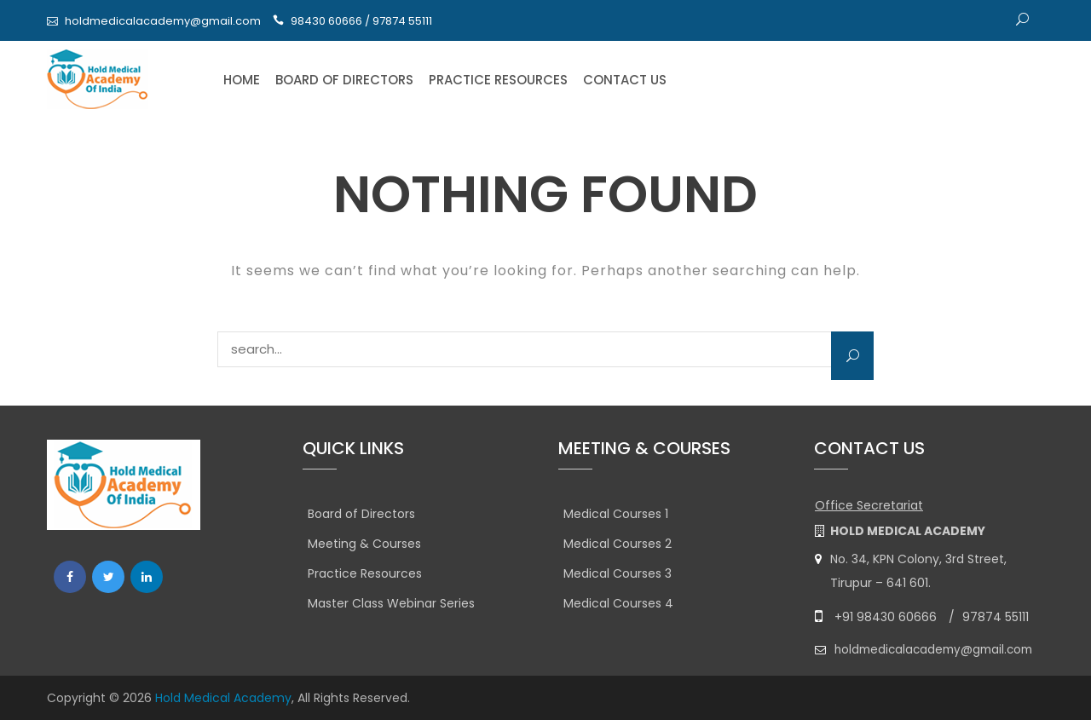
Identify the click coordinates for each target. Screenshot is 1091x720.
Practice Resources (498, 80)
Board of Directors (344, 80)
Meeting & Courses (364, 543)
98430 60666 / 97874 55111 (361, 21)
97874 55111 (995, 616)
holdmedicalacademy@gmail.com (163, 21)
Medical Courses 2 (617, 543)
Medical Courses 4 (618, 603)
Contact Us (625, 80)
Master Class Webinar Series (391, 603)
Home (241, 80)
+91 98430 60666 (885, 616)
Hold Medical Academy (223, 697)
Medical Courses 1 (615, 513)
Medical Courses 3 (617, 573)
